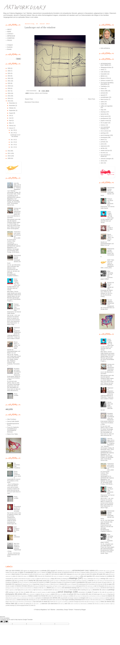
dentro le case (40, 578)
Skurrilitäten (31, 598)
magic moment (19, 587)
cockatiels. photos (69, 576)
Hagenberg (17, 584)
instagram (10, 45)
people (89, 592)
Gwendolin (104, 74)
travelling (65, 601)
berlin (96, 572)
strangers (83, 598)
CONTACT (10, 33)
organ (89, 589)
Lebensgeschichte (80, 586)
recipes (104, 594)
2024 (9, 73)
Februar (11, 125)
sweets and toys (105, 150)
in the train (99, 584)
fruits (21, 582)
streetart (96, 598)
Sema (98, 596)
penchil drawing (41, 592)
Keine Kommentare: (31, 90)
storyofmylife (64, 598)
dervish (47, 578)
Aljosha (25, 570)
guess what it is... (108, 582)
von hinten (20, 603)
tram (60, 601)
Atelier (102, 69)
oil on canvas (104, 131)
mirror (81, 587)
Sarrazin (8, 596)
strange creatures (73, 598)
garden (60, 582)
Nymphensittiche (48, 589)
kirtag (36, 586)
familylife (52, 580)
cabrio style (41, 574)
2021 (9, 81)
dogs (102, 109)
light (95, 586)
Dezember (12, 103)
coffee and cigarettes (106, 106)
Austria (38, 572)
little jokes (108, 586)
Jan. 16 (13, 139)
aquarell (103, 95)
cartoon (94, 574)
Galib (47, 582)
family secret (104, 116)
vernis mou (84, 601)
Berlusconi (101, 572)
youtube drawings (10, 605)
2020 (9, 83)
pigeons (38, 594)
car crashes (82, 574)
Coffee (76, 576)
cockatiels (60, 576)
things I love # (9, 601)
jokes (31, 586)
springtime (38, 598)
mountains (91, 587)
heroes (56, 584)
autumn (44, 572)
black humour (104, 99)
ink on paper (104, 122)
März (10, 123)
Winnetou (97, 603)
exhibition (110, 578)
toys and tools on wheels (40, 601)
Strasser (90, 598)
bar (92, 572)
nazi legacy (18, 589)
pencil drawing (51, 592)
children (31, 576)
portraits (103, 141)
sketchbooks (24, 598)
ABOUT (9, 29)
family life (103, 114)
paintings (103, 133)
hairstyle (47, 584)
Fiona (69, 580)
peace (34, 592)
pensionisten (82, 592)
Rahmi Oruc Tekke (12, 434)
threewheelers (28, 601)
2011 (9, 153)
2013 (9, 101)
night (34, 589)
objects (56, 589)
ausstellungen (105, 97)
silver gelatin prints (15, 598)
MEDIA (103, 76)
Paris (22, 592)
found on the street (97, 580)
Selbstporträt (85, 596)
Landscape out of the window (40, 27)
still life (102, 148)
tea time (103, 152)
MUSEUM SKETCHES (107, 587)
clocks (54, 576)
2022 (9, 78)
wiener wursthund (75, 603)
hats (52, 584)
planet (47, 594)
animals (103, 93)
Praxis (78, 594)
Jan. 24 (13, 132)
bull (36, 574)
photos (20, 594)
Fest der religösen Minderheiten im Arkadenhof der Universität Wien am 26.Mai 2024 (107, 304)
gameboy (53, 582)
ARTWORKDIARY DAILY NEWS (83, 570)
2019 (9, 86)
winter (102, 603)
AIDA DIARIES (16, 570)
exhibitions (9, 580)
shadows (109, 596)
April (10, 120)
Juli (10, 115)
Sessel (103, 596)
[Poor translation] (5, 621)
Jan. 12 (13, 147)
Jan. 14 (13, 144)
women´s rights (109, 603)
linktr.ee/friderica (105, 48)
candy (75, 574)
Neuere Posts (29, 99)
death (33, 578)
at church (100, 570)
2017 (9, 91)
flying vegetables (83, 580)
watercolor (44, 603)
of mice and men (64, 589)
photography (104, 137)
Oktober (11, 108)
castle (102, 104)
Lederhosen (90, 586)
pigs (43, 594)
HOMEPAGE (10, 38)
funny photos (33, 582)
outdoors (37, 93)
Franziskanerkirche (108, 580)
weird (61, 603)
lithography (101, 586)
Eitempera (90, 578)
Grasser (99, 582)
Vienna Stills (104, 90)
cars (88, 574)
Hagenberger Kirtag (38, 584)
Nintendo (40, 589)
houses (68, 584)
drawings (31, 93)
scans (13, 596)
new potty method (27, 589)
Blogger (83, 609)
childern (25, 576)
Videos (103, 88)
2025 (9, 70)
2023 (9, 76)
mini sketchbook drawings (69, 587)
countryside (9, 578)
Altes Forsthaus (11, 419)
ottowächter (96, 589)
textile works (52, 599)
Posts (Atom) (35, 102)
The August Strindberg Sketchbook (72, 599)
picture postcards (30, 594)
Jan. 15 (13, 142)
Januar (11, 128)
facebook (9, 47)
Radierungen (96, 594)
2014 (9, 98)
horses (62, 584)
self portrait (92, 596)
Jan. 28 (13, 130)
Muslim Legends (9, 589)
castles (107, 574)
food (90, 580)
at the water (14, 572)
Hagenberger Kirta (27, 584)
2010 (9, 156)
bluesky (9, 49)
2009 (9, 158)
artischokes (67, 570)
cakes (102, 101)
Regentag (110, 594)
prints (102, 144)
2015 (9, 96)
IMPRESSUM (11, 36)
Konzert (41, 586)
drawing (65, 578)
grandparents (104, 118)
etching (97, 578)
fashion (57, 580)
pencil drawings (44, 93)
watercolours (54, 603)
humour (74, 584)
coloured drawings (100, 576)
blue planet (25, 574)
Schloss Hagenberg (21, 596)
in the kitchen (91, 584)
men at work (57, 587)
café (47, 574)
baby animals (58, 572)
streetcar (102, 598)
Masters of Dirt (105, 78)
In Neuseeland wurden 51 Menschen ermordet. (17, 508)
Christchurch (48, 576)
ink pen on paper (10, 586)
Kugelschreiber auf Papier (51, 586)
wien (102, 163)
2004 (7, 570)
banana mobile (85, 572)
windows (90, 603)
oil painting (83, 589)
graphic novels (105, 120)
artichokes (60, 570)
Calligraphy (69, 574)
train (56, 601)
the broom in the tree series (91, 599)
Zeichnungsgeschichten (23, 605)
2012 (9, 150)
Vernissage (91, 601)
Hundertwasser (82, 584)
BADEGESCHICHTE (69, 572)
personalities (110, 592)
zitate (32, 605)
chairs (19, 576)
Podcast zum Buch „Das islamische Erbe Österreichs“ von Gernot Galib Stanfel (14, 308)
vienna (102, 160)
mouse (97, 587)
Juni (10, 118)
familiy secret (23, 580)
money (85, 587)
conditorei (109, 576)
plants (102, 139)
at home (107, 570)
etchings (103, 578)
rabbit (89, 594)
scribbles (71, 596)
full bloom (26, 582)
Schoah (43, 596)
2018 (9, 88)
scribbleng (64, 596)
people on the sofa (99, 592)
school (49, 596)
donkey (59, 578)
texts (58, 599)
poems (59, 594)
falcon (16, 580)
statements (104, 146)
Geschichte (67, 582)
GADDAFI (41, 582)
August (11, 113)
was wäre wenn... (35, 603)
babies (49, 572)
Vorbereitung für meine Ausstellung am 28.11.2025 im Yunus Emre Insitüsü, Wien (13, 236)
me (44, 587)
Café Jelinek (104, 71)
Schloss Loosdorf (105, 80)
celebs (14, 576)
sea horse (78, 596)
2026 (9, 68)
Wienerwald (83, 603)
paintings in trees (13, 592)
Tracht (51, 601)
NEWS (9, 31)
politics (64, 594)
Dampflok (28, 578)
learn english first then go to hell (66, 586)
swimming (31, 599)
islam (25, 586)
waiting (27, 603)
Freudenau (8, 582)
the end (102, 599)
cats (112, 574)
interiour (103, 125)
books (31, 574)
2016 (9, 93)
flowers (75, 580)
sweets (13, 599)
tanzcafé (37, 599)
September (12, 110)
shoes (7, 598)
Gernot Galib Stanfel (13, 421)
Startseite (60, 99)
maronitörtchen (28, 587)
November (12, 105)
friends (15, 582)
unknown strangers (106, 158)
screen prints (57, 596)
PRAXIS (9, 40)
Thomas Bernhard (19, 601)
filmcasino (63, 580)
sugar (111, 598)
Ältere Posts (91, 99)
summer (8, 599)
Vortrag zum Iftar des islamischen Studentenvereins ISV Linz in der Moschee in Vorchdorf (14, 213)
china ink (40, 576)
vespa (97, 601)
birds (107, 572)
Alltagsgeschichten (106, 67)
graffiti (73, 582)
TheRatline (104, 86)
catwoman (8, 576)
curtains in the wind (19, 578)
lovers (13, 587)
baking (77, 572)
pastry (27, 592)
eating (84, 578)
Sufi (107, 598)
